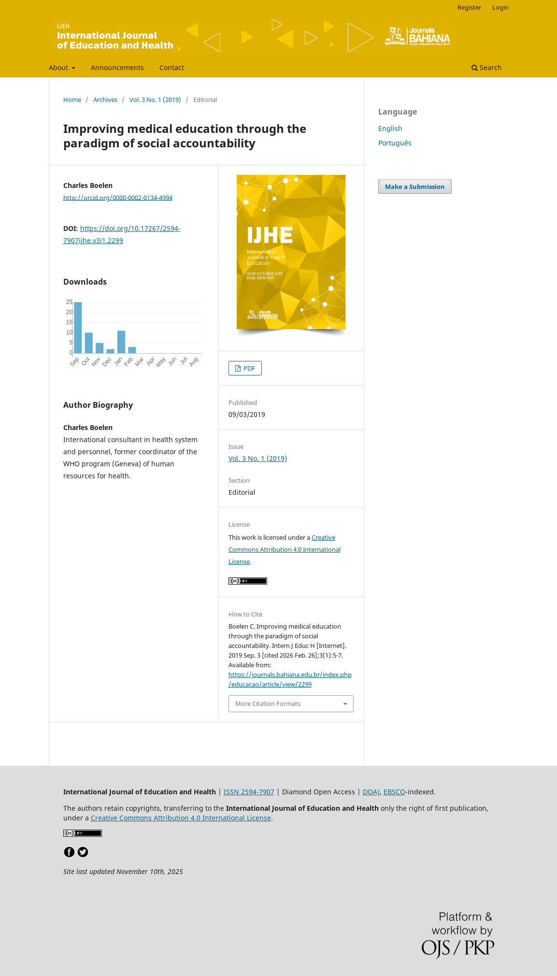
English (390, 128)
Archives (105, 99)
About (59, 67)
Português (395, 142)
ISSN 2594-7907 (249, 791)
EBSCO (394, 791)
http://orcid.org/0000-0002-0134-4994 (117, 197)
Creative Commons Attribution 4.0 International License (285, 549)
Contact (171, 67)
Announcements (117, 67)
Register (469, 7)
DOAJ (371, 791)
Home (72, 99)
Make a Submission (415, 186)
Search (486, 67)
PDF (248, 368)
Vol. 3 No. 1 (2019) (155, 99)
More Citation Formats (267, 703)
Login (500, 7)
